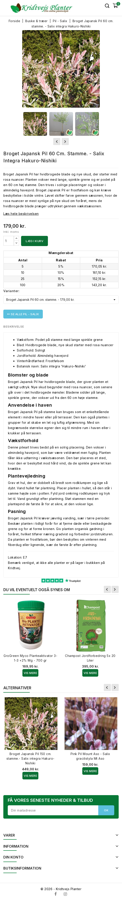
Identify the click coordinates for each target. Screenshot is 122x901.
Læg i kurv (34, 241)
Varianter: (11, 291)
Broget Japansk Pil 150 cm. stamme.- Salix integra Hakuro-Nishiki (30, 758)
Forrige (107, 589)
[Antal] (8, 241)
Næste (115, 589)
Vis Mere (30, 673)
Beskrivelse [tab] (13, 326)
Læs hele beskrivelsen (21, 214)
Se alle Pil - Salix (23, 314)
